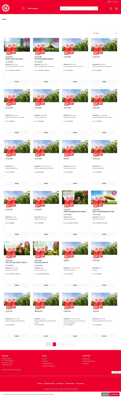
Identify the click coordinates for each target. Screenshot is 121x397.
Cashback (45, 361)
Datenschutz (86, 359)
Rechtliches (86, 356)
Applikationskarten (47, 363)
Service (44, 356)
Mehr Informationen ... (49, 394)
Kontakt (44, 359)
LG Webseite (60, 383)
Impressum (86, 363)
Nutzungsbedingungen (89, 361)
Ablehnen (105, 394)
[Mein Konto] (111, 8)
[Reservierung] (116, 8)
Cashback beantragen (48, 366)
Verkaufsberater (70, 383)
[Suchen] (95, 8)
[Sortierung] (104, 33)
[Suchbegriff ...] (76, 8)
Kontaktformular (16, 369)
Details (17, 81)
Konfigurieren (114, 394)
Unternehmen (80, 383)
